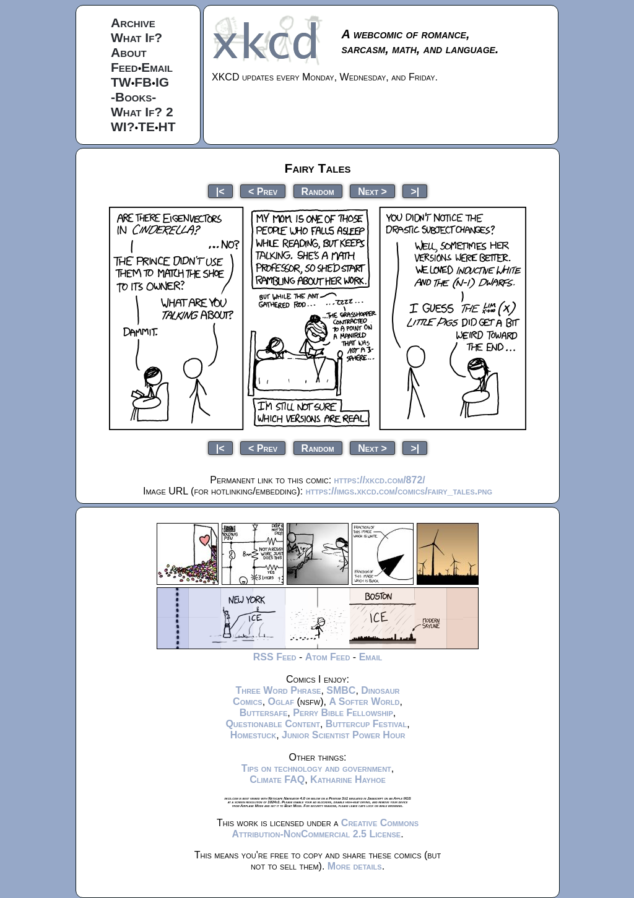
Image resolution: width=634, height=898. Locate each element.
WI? (122, 126)
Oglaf (281, 701)
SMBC (340, 690)
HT (167, 126)
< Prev (262, 191)
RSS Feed (275, 657)
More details (355, 866)
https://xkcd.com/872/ (379, 480)
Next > (372, 191)
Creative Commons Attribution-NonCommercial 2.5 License (325, 828)
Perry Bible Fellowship (343, 712)
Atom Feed (327, 657)
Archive (133, 22)
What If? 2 (142, 112)
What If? (136, 37)
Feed (124, 67)
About (129, 52)
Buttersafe (264, 712)
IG (162, 82)
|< (220, 191)
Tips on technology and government (316, 768)
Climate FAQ (277, 779)
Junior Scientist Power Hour (343, 735)
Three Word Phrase (278, 690)
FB (143, 82)
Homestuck (253, 735)
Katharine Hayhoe (348, 779)
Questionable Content (272, 724)
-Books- (133, 97)
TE (146, 126)
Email (157, 67)
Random (318, 191)
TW (121, 82)
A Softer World (364, 701)
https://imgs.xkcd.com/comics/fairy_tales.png (399, 491)
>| (414, 191)
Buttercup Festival (366, 724)
